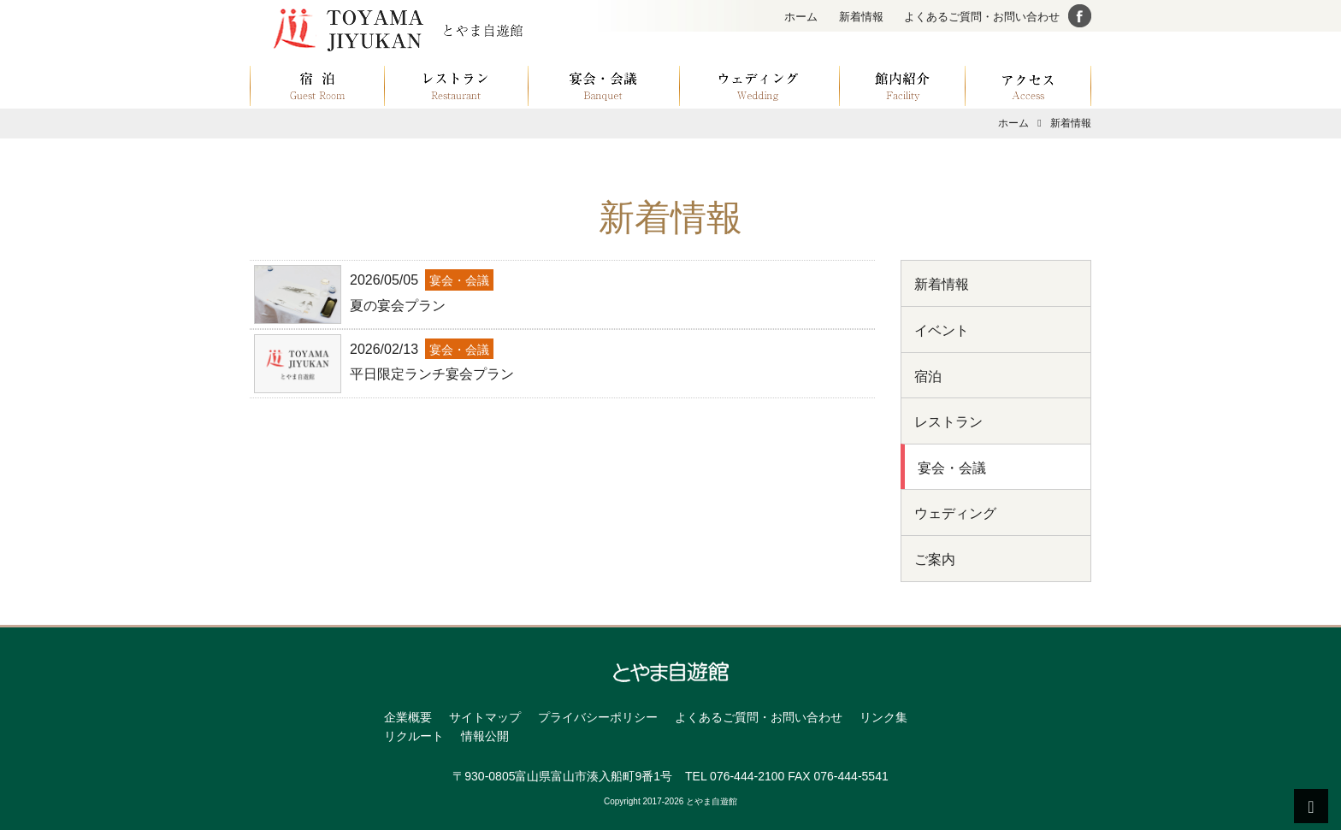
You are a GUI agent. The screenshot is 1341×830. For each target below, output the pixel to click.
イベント (941, 330)
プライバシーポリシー (598, 717)
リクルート (414, 736)
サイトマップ (485, 717)
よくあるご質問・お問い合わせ (982, 16)
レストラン (948, 422)
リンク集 (883, 717)
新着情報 (861, 16)
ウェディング (955, 513)
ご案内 (934, 559)
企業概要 (408, 717)
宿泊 (928, 376)
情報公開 (485, 736)
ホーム (801, 16)
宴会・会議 (952, 468)
